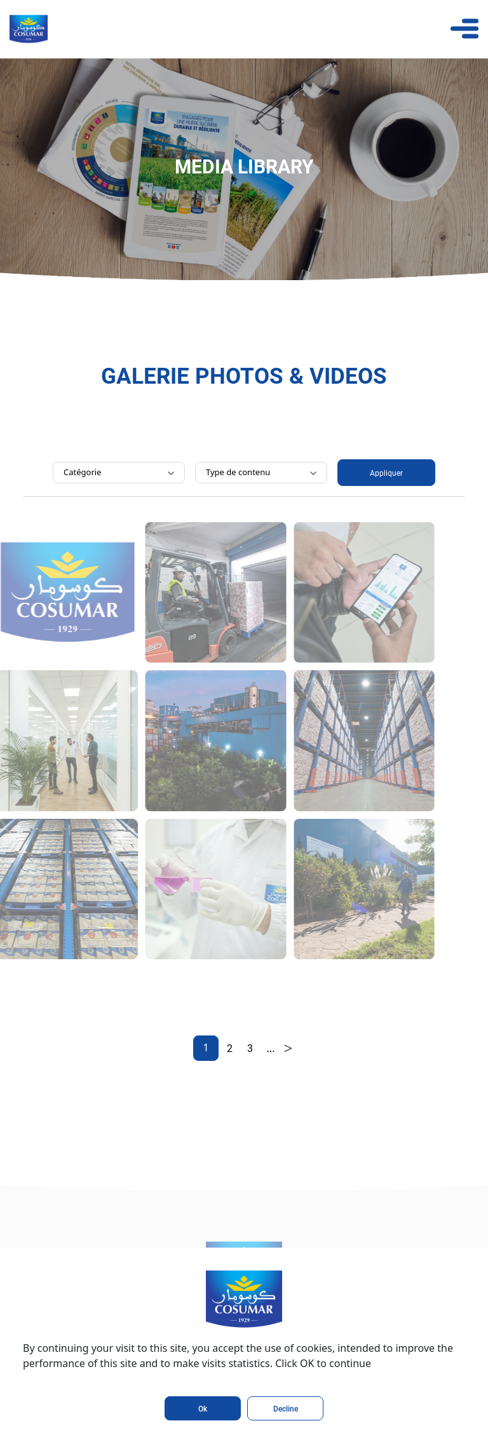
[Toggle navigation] (464, 28)
